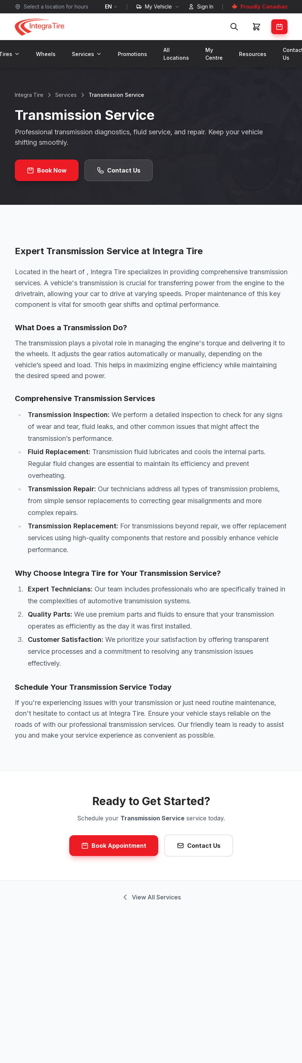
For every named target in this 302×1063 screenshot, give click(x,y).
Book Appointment (113, 845)
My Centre (214, 54)
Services (87, 54)
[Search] (234, 26)
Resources (252, 54)
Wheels (46, 54)
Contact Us (118, 170)
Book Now (47, 170)
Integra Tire (29, 95)
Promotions (132, 54)
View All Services (151, 897)
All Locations (176, 54)
